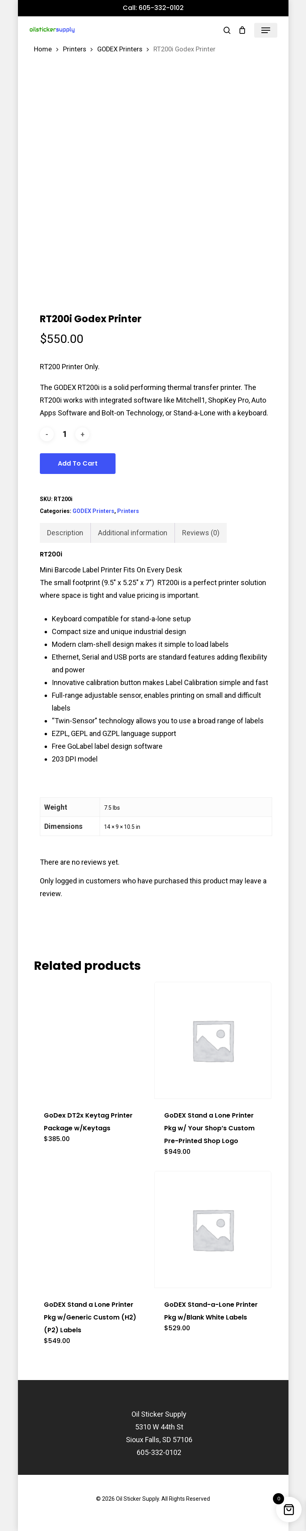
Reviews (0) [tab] (201, 533)
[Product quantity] (64, 434)
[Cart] (242, 30)
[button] (265, 30)
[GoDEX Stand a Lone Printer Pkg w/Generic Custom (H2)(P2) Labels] (92, 1229)
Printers (74, 49)
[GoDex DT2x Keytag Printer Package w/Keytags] (92, 1040)
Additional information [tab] (132, 533)
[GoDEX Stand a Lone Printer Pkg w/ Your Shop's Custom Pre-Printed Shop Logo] (212, 1040)
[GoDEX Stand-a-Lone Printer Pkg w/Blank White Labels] (212, 1229)
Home (43, 49)
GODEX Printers (119, 49)
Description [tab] (65, 533)
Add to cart (78, 463)
